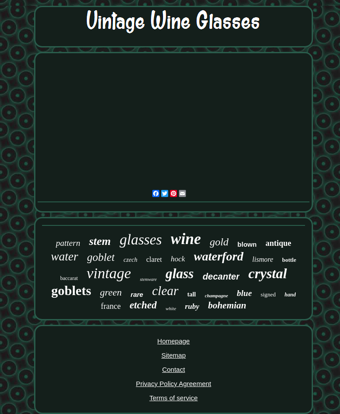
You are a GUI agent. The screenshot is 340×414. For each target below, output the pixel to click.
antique (278, 243)
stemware (148, 279)
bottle (289, 259)
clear (165, 291)
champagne (216, 295)
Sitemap (173, 355)
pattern (68, 243)
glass (180, 273)
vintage (109, 273)
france (111, 306)
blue (244, 293)
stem (100, 241)
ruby (192, 306)
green (111, 292)
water (64, 256)
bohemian (227, 305)
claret (154, 259)
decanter (221, 276)
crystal (267, 273)
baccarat (69, 278)
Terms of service (173, 398)
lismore (262, 259)
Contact (173, 369)
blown (246, 244)
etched (143, 305)
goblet (101, 257)
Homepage (173, 341)
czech (130, 259)
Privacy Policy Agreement (173, 383)
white (171, 308)
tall (191, 294)
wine (186, 239)
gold (219, 242)
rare (137, 294)
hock (178, 259)
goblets (71, 290)
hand (290, 295)
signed (268, 294)
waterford (218, 256)
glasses (141, 240)
